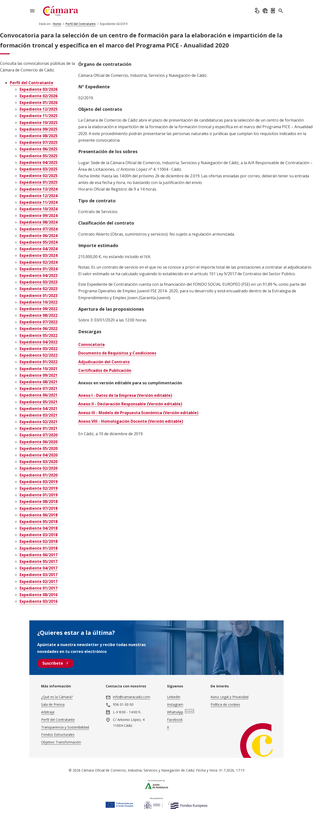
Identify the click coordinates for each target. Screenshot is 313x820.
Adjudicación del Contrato (104, 361)
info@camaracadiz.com (131, 697)
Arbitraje (48, 712)
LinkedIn (173, 697)
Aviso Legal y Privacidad (229, 697)
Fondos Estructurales (58, 734)
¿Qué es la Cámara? (57, 697)
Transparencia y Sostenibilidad (65, 727)
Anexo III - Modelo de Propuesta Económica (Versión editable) (138, 412)
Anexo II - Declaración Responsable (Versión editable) (130, 404)
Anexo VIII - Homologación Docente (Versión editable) (130, 421)
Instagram (175, 704)
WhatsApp (175, 712)
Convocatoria (91, 344)
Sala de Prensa (53, 704)
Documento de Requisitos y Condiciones (117, 353)
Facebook (175, 719)
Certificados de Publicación (104, 370)
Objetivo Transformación (61, 742)
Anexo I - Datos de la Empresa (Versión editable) (125, 395)
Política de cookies (225, 704)
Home (57, 24)
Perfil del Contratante (81, 24)
